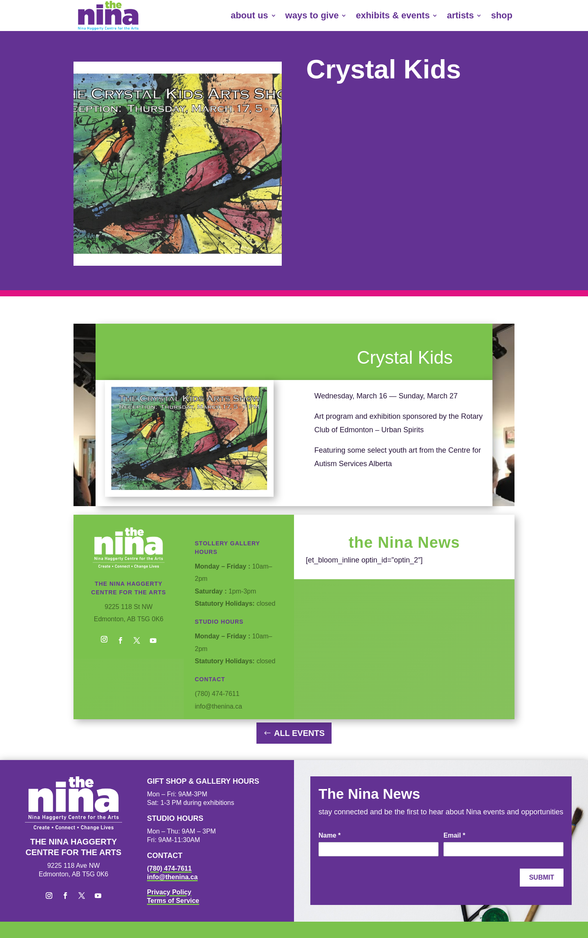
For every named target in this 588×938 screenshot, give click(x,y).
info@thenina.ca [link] (172, 877)
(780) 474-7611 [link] (169, 868)
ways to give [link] (312, 15)
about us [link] (249, 15)
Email (454, 835)
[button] (104, 640)
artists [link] (460, 15)
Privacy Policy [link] (169, 892)
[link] (108, 15)
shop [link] (501, 15)
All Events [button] (299, 733)
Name (329, 835)
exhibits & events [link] (393, 15)
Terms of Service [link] (173, 900)
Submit (541, 877)
